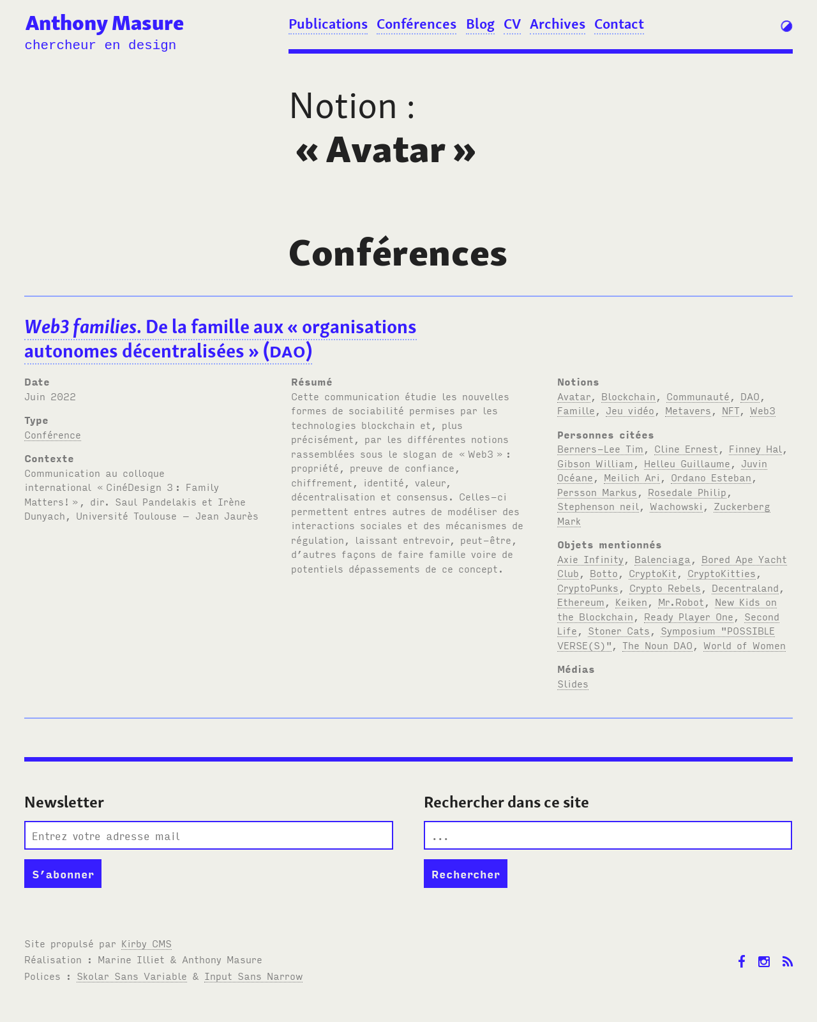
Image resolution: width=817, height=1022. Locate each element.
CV (512, 23)
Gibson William (595, 462)
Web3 (763, 409)
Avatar (573, 395)
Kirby (146, 942)
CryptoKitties (721, 572)
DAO (750, 395)
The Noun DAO (657, 644)
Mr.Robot (681, 601)
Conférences (416, 23)
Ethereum (580, 601)
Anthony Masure (105, 22)
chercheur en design (100, 45)
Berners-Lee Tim (600, 448)
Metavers (688, 409)
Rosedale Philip (687, 491)
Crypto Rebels (665, 587)
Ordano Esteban (711, 476)
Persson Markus (597, 491)
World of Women (744, 644)
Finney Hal (755, 448)
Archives (557, 23)
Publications (328, 23)
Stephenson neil (598, 505)
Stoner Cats (619, 630)
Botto (604, 572)
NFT (730, 409)
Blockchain (628, 395)
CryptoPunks (587, 587)
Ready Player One (688, 616)
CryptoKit (653, 572)
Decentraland (745, 587)
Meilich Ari (632, 476)
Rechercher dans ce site (506, 802)
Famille (576, 409)
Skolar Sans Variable (132, 975)
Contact (619, 23)
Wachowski (676, 505)
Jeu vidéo (630, 409)
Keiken (631, 601)
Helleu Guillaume (687, 462)
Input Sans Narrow (253, 975)
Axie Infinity (590, 558)
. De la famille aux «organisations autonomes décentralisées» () (220, 339)
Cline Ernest (686, 448)
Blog (480, 23)
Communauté (698, 395)
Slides (572, 683)
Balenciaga (662, 558)
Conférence (52, 434)
